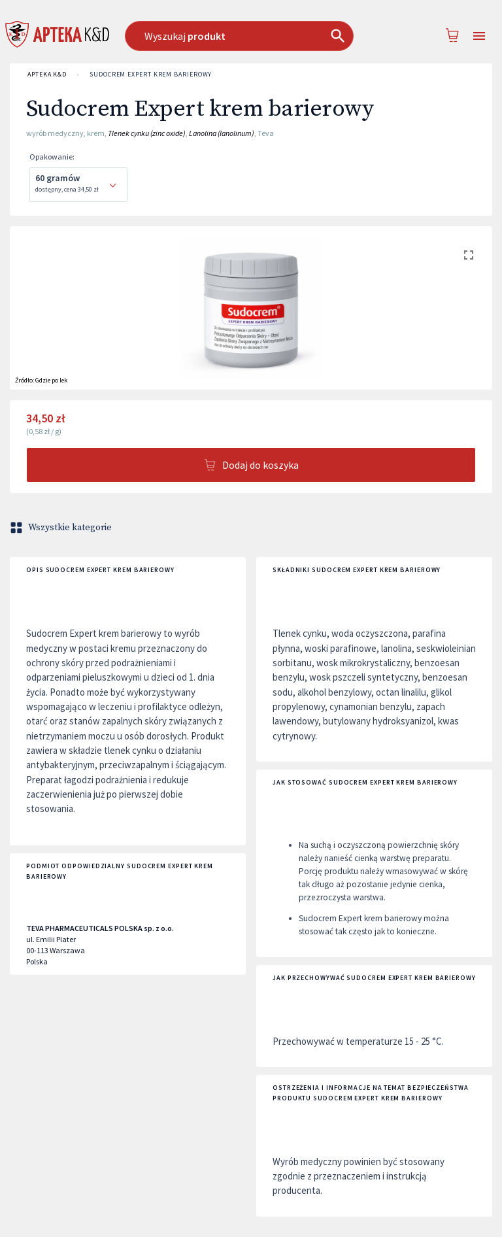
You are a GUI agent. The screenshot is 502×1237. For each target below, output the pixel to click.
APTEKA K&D (47, 74)
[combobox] (245, 36)
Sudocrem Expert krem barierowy (150, 74)
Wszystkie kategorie (62, 527)
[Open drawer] (479, 36)
